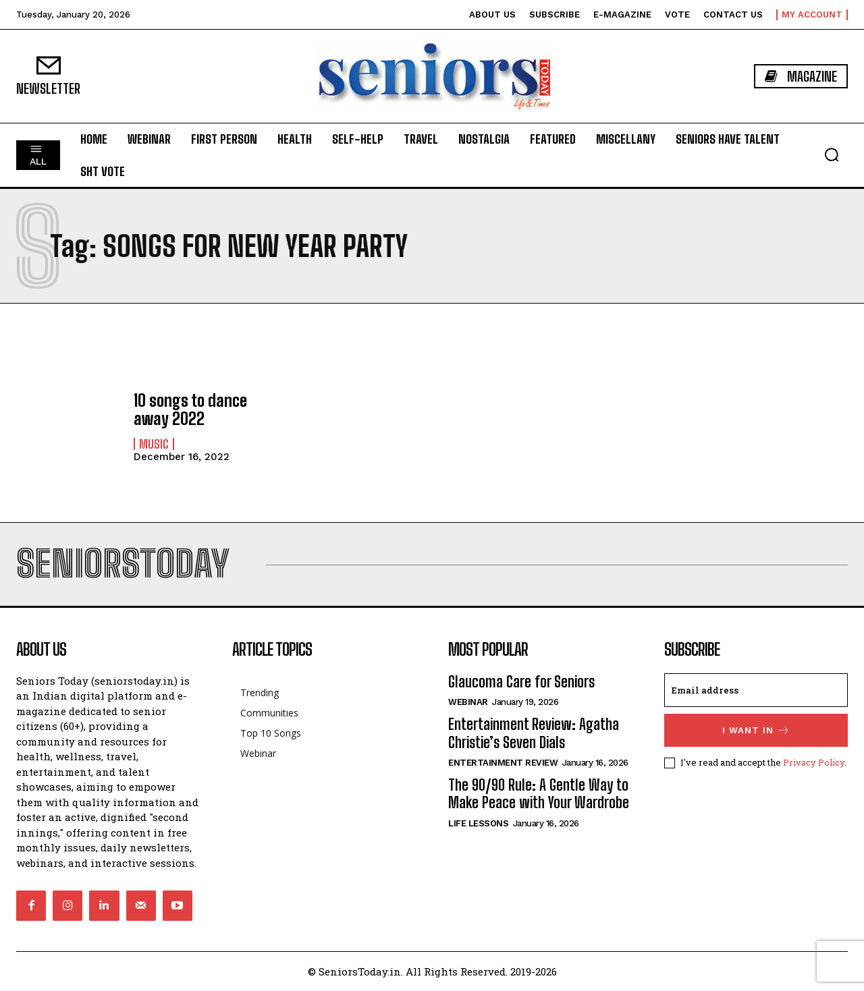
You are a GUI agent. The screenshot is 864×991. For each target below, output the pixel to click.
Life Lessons (478, 823)
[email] (756, 690)
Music (154, 444)
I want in (756, 730)
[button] (831, 154)
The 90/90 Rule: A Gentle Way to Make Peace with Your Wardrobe (538, 794)
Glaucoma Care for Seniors (521, 682)
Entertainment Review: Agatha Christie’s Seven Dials (533, 733)
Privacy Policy (813, 762)
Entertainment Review (503, 763)
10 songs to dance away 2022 (190, 409)
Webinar (468, 702)
